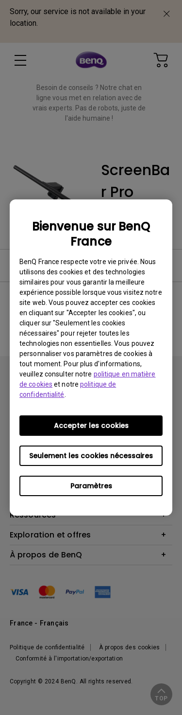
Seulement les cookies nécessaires (91, 456)
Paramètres (91, 486)
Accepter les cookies (91, 425)
